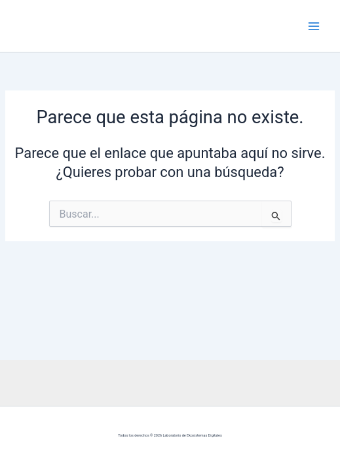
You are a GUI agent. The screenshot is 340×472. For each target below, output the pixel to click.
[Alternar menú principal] (314, 25)
